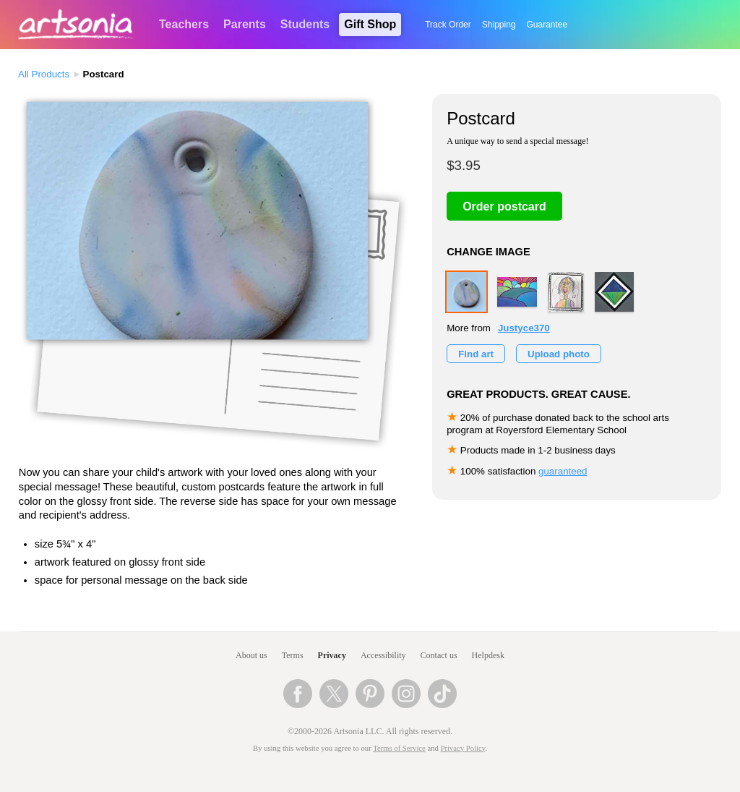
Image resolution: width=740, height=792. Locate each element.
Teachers (184, 24)
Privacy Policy (463, 748)
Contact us (439, 655)
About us (251, 655)
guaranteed (562, 471)
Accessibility (383, 655)
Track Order (448, 25)
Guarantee (547, 25)
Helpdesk (488, 655)
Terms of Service (399, 748)
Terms (293, 655)
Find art (476, 354)
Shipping (499, 25)
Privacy (332, 655)
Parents (244, 24)
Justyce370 (524, 328)
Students (305, 24)
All (43, 74)
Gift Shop (370, 24)
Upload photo (559, 354)
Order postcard (504, 206)
